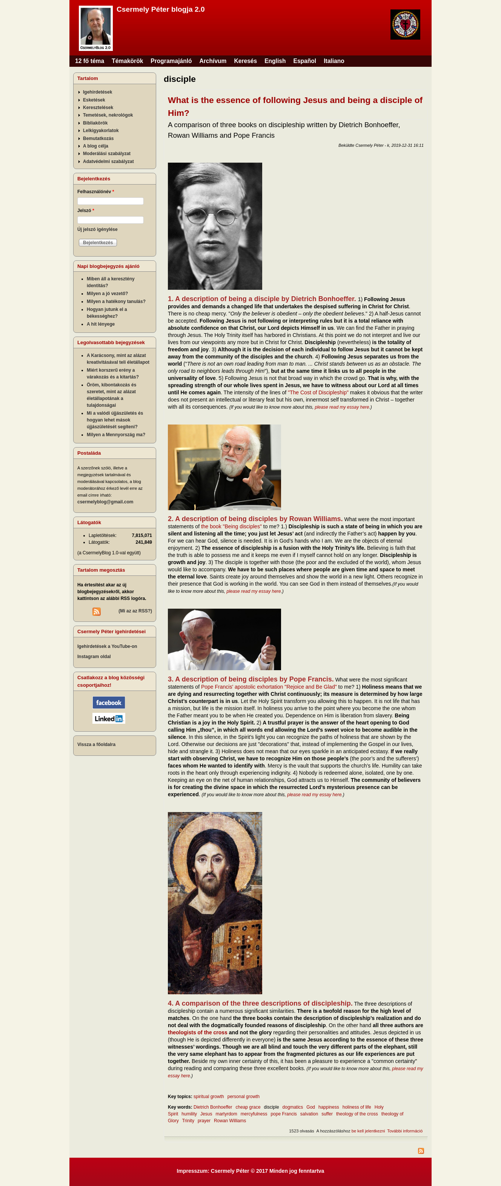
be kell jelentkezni (368, 1131)
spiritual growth (209, 1096)
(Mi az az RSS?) (135, 611)
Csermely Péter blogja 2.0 (161, 9)
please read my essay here (342, 407)
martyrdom (226, 1114)
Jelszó (85, 210)
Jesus (206, 1114)
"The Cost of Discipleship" (318, 392)
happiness (328, 1107)
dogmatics (293, 1107)
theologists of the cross (197, 1032)
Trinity (188, 1120)
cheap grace (248, 1107)
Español (305, 61)
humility (189, 1114)
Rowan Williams (230, 1120)
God (310, 1107)
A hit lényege (101, 324)
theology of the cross (357, 1114)
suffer (327, 1114)
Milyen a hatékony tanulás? (116, 301)
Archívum (213, 61)
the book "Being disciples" (231, 526)
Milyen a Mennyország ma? (116, 434)
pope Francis (283, 1114)
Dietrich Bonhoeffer (213, 1107)
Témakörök (127, 61)
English (275, 61)
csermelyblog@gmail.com (105, 502)
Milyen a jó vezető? (107, 293)
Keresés (245, 61)
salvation (309, 1114)
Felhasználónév (95, 191)
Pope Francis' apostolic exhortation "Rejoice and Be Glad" (269, 687)
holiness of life (357, 1107)
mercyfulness (254, 1114)
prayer (204, 1120)
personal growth (243, 1096)
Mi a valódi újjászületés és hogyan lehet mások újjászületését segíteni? (115, 420)
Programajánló (171, 61)
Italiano (334, 61)
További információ (405, 1131)
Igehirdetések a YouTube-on (107, 646)
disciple (271, 1107)
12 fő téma (89, 61)
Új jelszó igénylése (97, 229)
